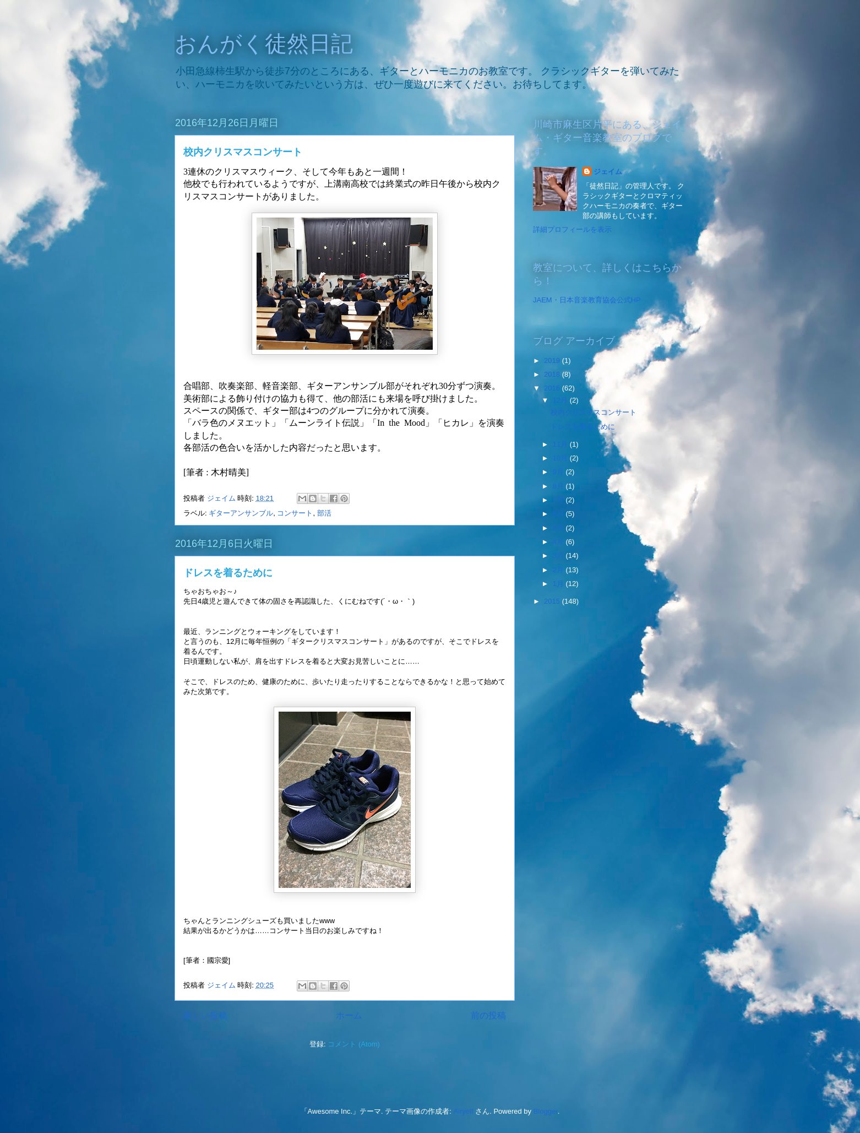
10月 (561, 458)
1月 (559, 583)
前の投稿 (488, 1015)
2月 (559, 570)
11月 (561, 444)
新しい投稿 (205, 1015)
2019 (553, 360)
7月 (559, 500)
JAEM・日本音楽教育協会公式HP (587, 300)
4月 (559, 542)
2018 (553, 374)
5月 (559, 528)
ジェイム (608, 171)
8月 (559, 486)
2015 (553, 601)
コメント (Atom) (354, 1044)
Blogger (546, 1111)
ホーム (349, 1015)
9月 (559, 472)
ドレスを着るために (228, 572)
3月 (559, 555)
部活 (324, 513)
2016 (553, 388)
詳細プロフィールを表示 (572, 229)
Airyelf (463, 1111)
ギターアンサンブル (241, 513)
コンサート (295, 513)
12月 (561, 400)
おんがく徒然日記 (264, 43)
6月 (559, 513)
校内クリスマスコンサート (242, 152)
